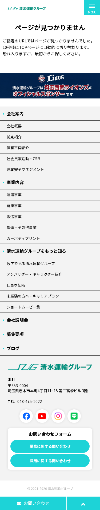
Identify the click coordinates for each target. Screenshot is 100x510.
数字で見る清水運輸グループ (31, 263)
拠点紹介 (14, 137)
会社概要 (14, 126)
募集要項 (15, 334)
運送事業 (14, 194)
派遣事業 (14, 216)
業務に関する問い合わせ (50, 446)
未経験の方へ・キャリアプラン (33, 296)
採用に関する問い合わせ (50, 460)
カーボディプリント (23, 238)
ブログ (13, 348)
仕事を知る (16, 285)
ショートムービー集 (23, 307)
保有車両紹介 (18, 147)
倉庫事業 (14, 205)
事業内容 (15, 182)
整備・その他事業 (22, 227)
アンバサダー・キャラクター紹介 (34, 274)
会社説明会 (17, 320)
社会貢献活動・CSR (23, 158)
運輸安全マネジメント (25, 169)
